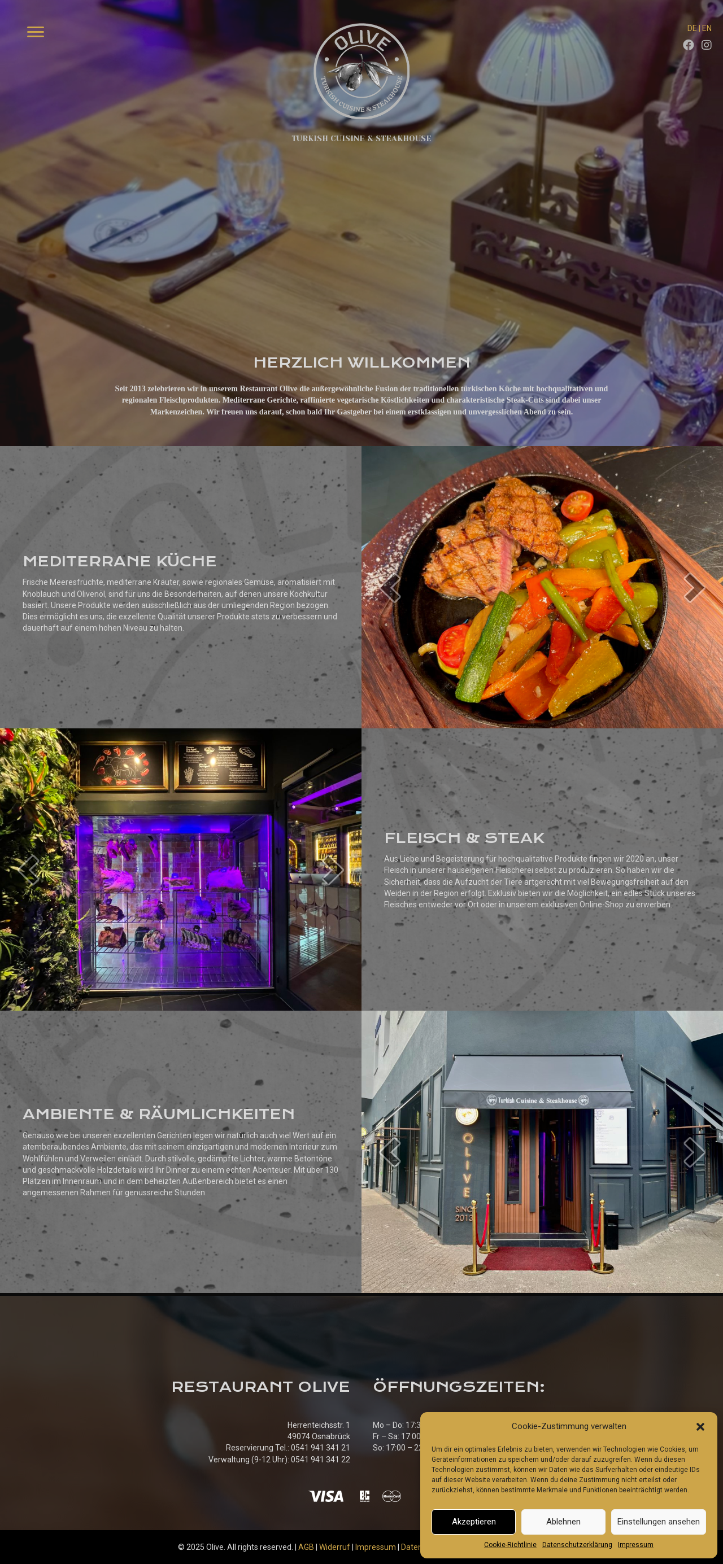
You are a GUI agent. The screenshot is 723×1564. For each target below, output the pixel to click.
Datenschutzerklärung (577, 1545)
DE (692, 28)
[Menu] (36, 32)
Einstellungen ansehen (658, 1522)
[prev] (390, 587)
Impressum (636, 1545)
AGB (306, 1547)
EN (707, 28)
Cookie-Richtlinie (510, 1545)
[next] (695, 587)
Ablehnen (563, 1522)
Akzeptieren (474, 1522)
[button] (700, 1426)
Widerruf (334, 1547)
